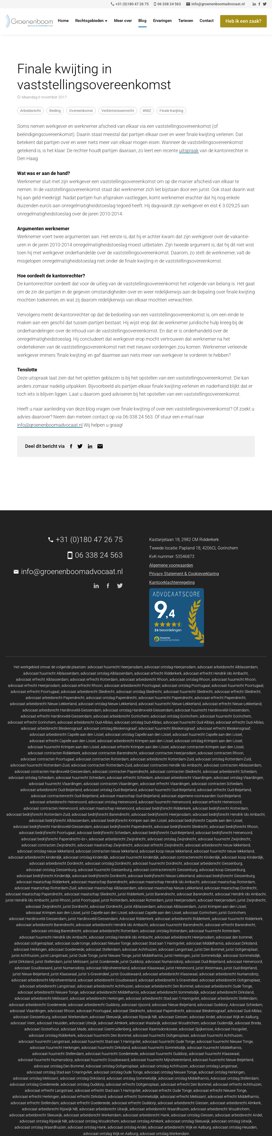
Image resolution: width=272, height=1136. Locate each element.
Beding (55, 111)
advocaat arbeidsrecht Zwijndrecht (117, 839)
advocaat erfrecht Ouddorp (134, 1103)
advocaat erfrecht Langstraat (49, 1090)
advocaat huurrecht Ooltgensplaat (161, 1035)
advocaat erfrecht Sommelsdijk (133, 1096)
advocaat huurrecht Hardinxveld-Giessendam (212, 710)
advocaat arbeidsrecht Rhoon (143, 679)
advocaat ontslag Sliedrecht (139, 691)
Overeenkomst (81, 111)
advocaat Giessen (173, 1017)
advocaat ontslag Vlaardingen (238, 778)
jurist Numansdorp (69, 968)
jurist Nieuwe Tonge (115, 955)
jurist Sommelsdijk (206, 955)
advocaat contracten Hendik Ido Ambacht (168, 765)
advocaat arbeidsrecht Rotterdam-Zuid (162, 759)
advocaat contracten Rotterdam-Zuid (101, 765)
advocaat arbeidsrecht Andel (238, 1115)
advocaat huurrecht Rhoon (234, 679)
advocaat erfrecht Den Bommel (186, 1084)
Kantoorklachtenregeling (172, 582)
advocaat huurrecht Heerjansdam (115, 667)
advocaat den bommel (234, 937)
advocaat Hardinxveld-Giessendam (37, 919)
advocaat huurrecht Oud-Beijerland (166, 790)
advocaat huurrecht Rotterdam (214, 931)
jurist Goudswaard (126, 974)
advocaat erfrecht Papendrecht (220, 698)
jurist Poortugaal (86, 900)
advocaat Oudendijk (217, 1023)
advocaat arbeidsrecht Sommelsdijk (169, 992)
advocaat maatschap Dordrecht (230, 888)
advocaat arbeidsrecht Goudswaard (107, 980)
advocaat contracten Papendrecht (120, 771)
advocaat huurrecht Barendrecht (176, 925)
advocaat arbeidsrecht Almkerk (235, 1103)
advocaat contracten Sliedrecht (175, 771)
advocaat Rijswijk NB (140, 1017)
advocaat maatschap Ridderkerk (43, 882)
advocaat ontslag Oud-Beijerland (110, 790)
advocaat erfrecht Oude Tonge (167, 1090)
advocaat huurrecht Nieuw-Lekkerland (169, 704)
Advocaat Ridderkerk (136, 919)
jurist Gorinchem (232, 912)
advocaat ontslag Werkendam (164, 1134)
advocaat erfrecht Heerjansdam (34, 685)
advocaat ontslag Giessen (192, 1115)
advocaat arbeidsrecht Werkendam (92, 1115)
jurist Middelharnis (148, 955)
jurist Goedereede (104, 961)
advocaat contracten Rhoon (220, 753)
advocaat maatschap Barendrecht (99, 882)
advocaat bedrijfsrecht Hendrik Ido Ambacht (229, 814)
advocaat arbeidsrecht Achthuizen (105, 986)
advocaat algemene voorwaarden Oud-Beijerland (201, 796)
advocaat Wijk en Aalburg (237, 1017)
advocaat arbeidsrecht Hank (146, 1115)
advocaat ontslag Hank (87, 1127)
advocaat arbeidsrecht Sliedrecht (88, 691)
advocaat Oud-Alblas (244, 1011)
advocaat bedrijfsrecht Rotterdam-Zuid (38, 814)
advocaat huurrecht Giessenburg (105, 870)
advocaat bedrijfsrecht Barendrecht (101, 814)
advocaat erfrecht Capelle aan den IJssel (62, 741)
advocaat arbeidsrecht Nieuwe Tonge (48, 992)
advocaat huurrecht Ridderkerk (237, 919)
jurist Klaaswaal (64, 974)
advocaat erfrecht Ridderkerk (158, 673)
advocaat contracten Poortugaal (47, 759)
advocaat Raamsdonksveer (155, 1029)
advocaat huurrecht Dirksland (105, 1047)
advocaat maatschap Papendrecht (34, 894)
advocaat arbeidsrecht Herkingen (97, 998)
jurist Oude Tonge (83, 955)
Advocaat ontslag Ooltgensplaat (112, 1066)
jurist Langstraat (54, 955)
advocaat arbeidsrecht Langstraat (48, 986)
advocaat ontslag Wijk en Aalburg (110, 1134)
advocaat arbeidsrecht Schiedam (230, 771)
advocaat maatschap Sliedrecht (90, 894)
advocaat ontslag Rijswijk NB (43, 1121)
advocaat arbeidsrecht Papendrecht (55, 698)
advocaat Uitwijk (82, 1023)
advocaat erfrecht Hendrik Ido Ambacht (215, 673)
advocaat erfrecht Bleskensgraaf (223, 728)
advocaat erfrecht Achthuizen (237, 1084)
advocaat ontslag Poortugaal (186, 685)
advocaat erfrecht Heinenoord (216, 802)
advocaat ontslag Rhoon (190, 679)
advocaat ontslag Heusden (235, 1127)
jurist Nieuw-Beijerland (31, 974)
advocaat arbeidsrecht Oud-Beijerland (51, 790)
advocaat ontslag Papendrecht (111, 698)
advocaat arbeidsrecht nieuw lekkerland (217, 845)
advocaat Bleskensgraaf (206, 1011)
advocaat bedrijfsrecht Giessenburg (225, 876)
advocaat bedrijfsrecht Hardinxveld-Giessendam (52, 826)
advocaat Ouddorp (212, 1005)
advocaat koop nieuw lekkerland (165, 851)
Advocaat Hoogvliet (231, 1029)
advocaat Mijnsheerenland (107, 968)
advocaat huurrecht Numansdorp (45, 1060)
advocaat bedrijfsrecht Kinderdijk (44, 876)
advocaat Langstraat (175, 949)
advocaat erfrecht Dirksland (83, 1096)
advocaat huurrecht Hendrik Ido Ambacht (53, 937)
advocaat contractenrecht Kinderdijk (190, 857)
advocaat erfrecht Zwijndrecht (159, 845)
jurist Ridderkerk (131, 894)
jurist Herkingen (177, 955)
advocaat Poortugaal (93, 1011)
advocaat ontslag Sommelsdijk (131, 1078)
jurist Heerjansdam (180, 900)
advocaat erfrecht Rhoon (82, 685)
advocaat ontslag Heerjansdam (170, 667)
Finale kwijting (171, 111)
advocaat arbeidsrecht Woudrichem (220, 1109)
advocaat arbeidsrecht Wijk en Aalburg (179, 1127)
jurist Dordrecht (75, 906)
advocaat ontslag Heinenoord (112, 802)
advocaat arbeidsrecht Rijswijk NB (50, 1109)
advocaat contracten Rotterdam (102, 759)
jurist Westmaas (209, 968)
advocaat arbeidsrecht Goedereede (37, 1005)
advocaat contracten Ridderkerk (54, 753)
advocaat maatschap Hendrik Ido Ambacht (164, 882)
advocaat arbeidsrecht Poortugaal (132, 685)
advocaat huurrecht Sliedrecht (188, 691)
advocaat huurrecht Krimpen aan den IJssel (63, 747)
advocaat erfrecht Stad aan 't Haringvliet (108, 1090)
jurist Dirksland (21, 961)
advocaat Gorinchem (200, 912)
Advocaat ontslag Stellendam (234, 1078)
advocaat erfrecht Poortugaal (35, 691)
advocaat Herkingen (30, 949)
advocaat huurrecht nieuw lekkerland (224, 851)
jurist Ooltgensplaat (242, 949)
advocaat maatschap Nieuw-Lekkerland (170, 888)
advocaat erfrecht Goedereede (85, 1103)
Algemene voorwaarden (171, 565)
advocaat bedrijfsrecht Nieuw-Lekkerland (161, 876)
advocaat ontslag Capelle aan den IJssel (138, 734)
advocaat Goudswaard (33, 968)
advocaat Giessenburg (31, 1017)
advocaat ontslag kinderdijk (85, 857)
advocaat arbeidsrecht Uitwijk (103, 1109)
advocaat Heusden (52, 1023)
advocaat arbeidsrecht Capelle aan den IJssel (67, 734)
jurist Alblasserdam (140, 906)
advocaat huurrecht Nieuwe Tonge (224, 1041)
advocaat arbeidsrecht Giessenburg (213, 863)
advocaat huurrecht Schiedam (80, 778)
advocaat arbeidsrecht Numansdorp (229, 974)
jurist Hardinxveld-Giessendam (93, 919)
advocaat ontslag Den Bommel (59, 1066)
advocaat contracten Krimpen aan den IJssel (206, 747)
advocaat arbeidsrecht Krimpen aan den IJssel (135, 741)
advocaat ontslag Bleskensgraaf (110, 728)
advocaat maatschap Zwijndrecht (105, 845)
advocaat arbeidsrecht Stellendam (229, 998)
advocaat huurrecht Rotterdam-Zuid (39, 765)
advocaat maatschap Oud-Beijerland (130, 796)
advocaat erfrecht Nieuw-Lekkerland (231, 704)
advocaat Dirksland (241, 943)
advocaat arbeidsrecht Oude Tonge (223, 986)
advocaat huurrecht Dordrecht (157, 863)
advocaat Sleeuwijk (105, 1017)
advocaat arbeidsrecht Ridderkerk (182, 919)
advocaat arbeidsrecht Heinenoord (58, 802)
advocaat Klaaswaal (148, 968)
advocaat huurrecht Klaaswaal (214, 1054)
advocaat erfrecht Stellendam (35, 1103)
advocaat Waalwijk (144, 1023)
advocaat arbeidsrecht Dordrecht (56, 863)
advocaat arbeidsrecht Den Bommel (164, 986)
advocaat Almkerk (113, 1023)
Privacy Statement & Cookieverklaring (184, 573)
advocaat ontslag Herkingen (221, 1072)
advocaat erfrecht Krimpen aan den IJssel (135, 747)
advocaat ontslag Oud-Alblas (138, 722)
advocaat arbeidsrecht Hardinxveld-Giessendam (61, 710)
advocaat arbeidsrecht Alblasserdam (227, 667)
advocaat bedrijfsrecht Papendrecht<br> (54, 839)
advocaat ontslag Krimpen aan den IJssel (208, 741)
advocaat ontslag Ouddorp (82, 1084)
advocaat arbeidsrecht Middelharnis (109, 992)
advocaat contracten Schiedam (217, 784)
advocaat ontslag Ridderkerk (52, 1035)
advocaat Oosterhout (41, 1029)
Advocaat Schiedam (245, 1005)
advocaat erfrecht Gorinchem (32, 722)
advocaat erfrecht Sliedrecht (237, 691)
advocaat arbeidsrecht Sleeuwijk (35, 1115)
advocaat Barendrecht (195, 894)
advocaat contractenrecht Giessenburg (165, 870)
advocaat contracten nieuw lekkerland (107, 851)
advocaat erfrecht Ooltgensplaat (132, 1084)
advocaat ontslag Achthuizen (164, 1066)
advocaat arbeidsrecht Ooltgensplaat (229, 980)
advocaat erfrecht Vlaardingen (165, 784)
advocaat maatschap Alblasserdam (107, 888)
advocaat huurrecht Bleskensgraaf (166, 728)
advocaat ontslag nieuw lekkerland (45, 851)
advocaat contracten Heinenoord (51, 808)
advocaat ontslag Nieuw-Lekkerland (107, 704)
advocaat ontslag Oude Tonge (118, 1072)
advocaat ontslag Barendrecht (56, 931)
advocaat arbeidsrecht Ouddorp (94, 1005)
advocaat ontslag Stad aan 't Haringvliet (59, 1072)
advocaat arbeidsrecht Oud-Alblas (85, 722)
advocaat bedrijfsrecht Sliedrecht (181, 826)
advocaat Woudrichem (180, 1023)
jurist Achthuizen (25, 955)
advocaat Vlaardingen (28, 1011)
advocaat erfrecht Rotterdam (94, 679)
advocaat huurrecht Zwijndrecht (224, 839)
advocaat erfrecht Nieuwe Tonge (219, 1090)
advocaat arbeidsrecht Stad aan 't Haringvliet (162, 998)
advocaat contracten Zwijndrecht (48, 845)
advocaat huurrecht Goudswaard (101, 1060)
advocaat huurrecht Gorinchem (225, 716)
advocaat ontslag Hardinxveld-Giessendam (138, 710)
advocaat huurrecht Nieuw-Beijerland (223, 1060)
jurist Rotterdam (114, 900)
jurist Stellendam (48, 961)
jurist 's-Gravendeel (93, 974)
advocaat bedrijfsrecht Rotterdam (220, 808)
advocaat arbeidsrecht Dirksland (227, 992)
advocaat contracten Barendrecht (109, 753)
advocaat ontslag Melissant (35, 1078)
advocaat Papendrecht (165, 1011)
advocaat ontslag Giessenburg (51, 870)
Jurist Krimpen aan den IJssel (222, 906)
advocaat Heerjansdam (217, 900)
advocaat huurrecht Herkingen (55, 1047)
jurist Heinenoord (180, 968)
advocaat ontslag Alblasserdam (107, 673)
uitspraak (189, 150)
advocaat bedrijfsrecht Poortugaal (47, 833)
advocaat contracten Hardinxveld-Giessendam (53, 771)
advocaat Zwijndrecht (43, 906)
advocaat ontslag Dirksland (82, 1078)
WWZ (147, 111)
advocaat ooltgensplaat (33, 943)
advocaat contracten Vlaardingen (110, 784)
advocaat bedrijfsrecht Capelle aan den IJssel (205, 820)
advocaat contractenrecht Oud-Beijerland (64, 796)
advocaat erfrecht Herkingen (35, 1096)
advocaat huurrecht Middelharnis (214, 1047)
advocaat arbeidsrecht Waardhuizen (159, 1109)
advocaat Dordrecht (106, 906)
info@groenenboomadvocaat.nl (50, 425)
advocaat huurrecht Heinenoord (164, 802)
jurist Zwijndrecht (251, 900)
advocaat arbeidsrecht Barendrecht (45, 925)
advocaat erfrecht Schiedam (130, 778)
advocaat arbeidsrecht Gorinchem (121, 716)
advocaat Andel (202, 1017)
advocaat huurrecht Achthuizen (216, 1035)
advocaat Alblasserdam (176, 906)
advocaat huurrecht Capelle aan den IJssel (207, 734)
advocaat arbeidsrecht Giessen (183, 1103)
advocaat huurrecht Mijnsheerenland (161, 1060)
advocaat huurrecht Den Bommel (104, 1035)
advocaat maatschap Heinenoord (106, 808)
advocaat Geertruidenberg (109, 1029)
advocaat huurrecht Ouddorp (163, 1054)
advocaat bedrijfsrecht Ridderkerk (163, 808)
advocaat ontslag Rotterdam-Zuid (223, 759)
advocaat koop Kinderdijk (242, 857)
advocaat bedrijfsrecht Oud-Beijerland (163, 833)
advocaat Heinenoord (244, 961)
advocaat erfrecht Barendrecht (230, 925)
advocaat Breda (248, 1023)
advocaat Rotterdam (146, 900)
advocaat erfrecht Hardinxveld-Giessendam (56, 716)
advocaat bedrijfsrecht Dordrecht (99, 876)
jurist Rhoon (61, 900)
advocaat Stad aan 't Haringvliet (158, 943)
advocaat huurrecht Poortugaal (237, 685)
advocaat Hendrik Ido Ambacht (240, 894)
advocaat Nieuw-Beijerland (174, 1005)
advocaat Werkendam (70, 1017)
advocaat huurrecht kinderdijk (134, 857)
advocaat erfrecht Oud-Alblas (240, 722)
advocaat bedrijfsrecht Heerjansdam (161, 814)
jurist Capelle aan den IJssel (104, 912)
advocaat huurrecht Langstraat (44, 1041)
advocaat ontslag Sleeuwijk (187, 1121)
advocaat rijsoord (135, 1005)
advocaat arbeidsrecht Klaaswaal (170, 974)
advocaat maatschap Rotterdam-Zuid (45, 888)
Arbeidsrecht (30, 111)
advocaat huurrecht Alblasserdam (51, 673)
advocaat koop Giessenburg (222, 870)
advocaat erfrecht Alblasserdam (42, 679)
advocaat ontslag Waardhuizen (40, 1127)
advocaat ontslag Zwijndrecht (171, 839)
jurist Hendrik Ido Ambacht (27, 900)
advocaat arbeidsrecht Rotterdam (110, 931)
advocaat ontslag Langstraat (213, 1066)
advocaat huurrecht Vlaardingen (55, 784)
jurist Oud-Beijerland (240, 968)
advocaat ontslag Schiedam (31, 778)
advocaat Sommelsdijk (241, 955)
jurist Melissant (76, 961)
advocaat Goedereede (66, 949)
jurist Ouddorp (132, 961)
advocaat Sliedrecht (129, 1011)
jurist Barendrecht (160, 894)
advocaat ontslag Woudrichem (94, 1121)
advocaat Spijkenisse (196, 1029)
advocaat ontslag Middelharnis (183, 1078)
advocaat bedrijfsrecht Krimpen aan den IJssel (129, 820)
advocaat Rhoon (61, 1011)
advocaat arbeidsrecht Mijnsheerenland (43, 980)
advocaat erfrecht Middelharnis (233, 1096)
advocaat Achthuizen (139, 949)
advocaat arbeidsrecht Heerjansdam (184, 937)
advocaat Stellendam (103, 949)
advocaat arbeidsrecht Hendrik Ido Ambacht (112, 925)
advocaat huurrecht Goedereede (111, 1054)
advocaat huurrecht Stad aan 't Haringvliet (106, 1041)
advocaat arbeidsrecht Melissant (41, 998)
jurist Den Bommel (209, 949)
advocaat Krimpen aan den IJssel (53, 912)
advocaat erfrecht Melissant (183, 1096)
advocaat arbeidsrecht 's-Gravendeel (168, 980)
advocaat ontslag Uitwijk (231, 1121)
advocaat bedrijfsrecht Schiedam (104, 833)
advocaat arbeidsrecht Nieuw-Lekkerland (43, 704)
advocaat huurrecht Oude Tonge (168, 1041)
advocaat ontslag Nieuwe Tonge (170, 1072)
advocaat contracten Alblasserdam (232, 765)
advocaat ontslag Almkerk (142, 1121)
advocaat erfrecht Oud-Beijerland (224, 790)
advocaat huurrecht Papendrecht (165, 698)
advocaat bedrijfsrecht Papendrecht (122, 826)
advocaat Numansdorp (164, 961)
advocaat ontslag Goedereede (34, 1084)
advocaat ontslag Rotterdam (163, 931)
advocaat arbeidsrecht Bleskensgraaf (51, 728)
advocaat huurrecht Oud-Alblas (188, 722)
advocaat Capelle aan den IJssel (155, 912)
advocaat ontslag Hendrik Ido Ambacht (121, 937)
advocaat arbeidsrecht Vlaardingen (183, 778)
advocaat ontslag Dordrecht (108, 863)
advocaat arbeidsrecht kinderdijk (35, 857)
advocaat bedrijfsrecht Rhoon (233, 826)
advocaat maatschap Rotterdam (228, 882)
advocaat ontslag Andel (126, 1127)
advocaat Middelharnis (205, 943)
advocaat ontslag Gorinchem (174, 716)
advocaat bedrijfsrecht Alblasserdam (59, 820)
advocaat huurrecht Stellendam (58, 1054)
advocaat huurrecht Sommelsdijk (158, 1047)
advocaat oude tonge (72, 943)
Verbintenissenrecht (117, 111)
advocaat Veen (23, 1023)
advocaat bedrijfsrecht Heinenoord (223, 833)
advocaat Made (73, 1029)
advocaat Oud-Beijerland (205, 961)
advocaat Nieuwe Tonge (111, 943)
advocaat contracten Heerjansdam (167, 753)
